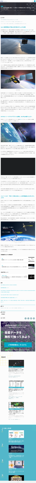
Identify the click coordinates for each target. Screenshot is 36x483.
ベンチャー (15, 468)
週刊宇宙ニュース (10, 398)
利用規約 (9, 479)
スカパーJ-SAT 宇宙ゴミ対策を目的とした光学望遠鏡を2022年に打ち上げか (13, 23)
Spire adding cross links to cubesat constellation (9, 284)
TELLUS (16, 466)
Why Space (27, 466)
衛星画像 (20, 468)
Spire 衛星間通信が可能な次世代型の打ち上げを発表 (9, 19)
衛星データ (21, 466)
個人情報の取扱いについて (15, 479)
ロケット (19, 470)
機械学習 (30, 468)
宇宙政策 (30, 470)
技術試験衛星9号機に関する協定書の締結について (9, 297)
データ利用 (25, 468)
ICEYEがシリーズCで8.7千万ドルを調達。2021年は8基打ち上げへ (12, 21)
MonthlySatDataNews (8, 468)
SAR (2, 398)
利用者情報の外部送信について (23, 479)
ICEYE (21, 119)
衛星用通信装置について (5, 287)
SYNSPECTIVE (13, 470)
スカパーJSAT (6, 398)
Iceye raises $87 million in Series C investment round (9, 294)
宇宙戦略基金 (24, 470)
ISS (5, 470)
